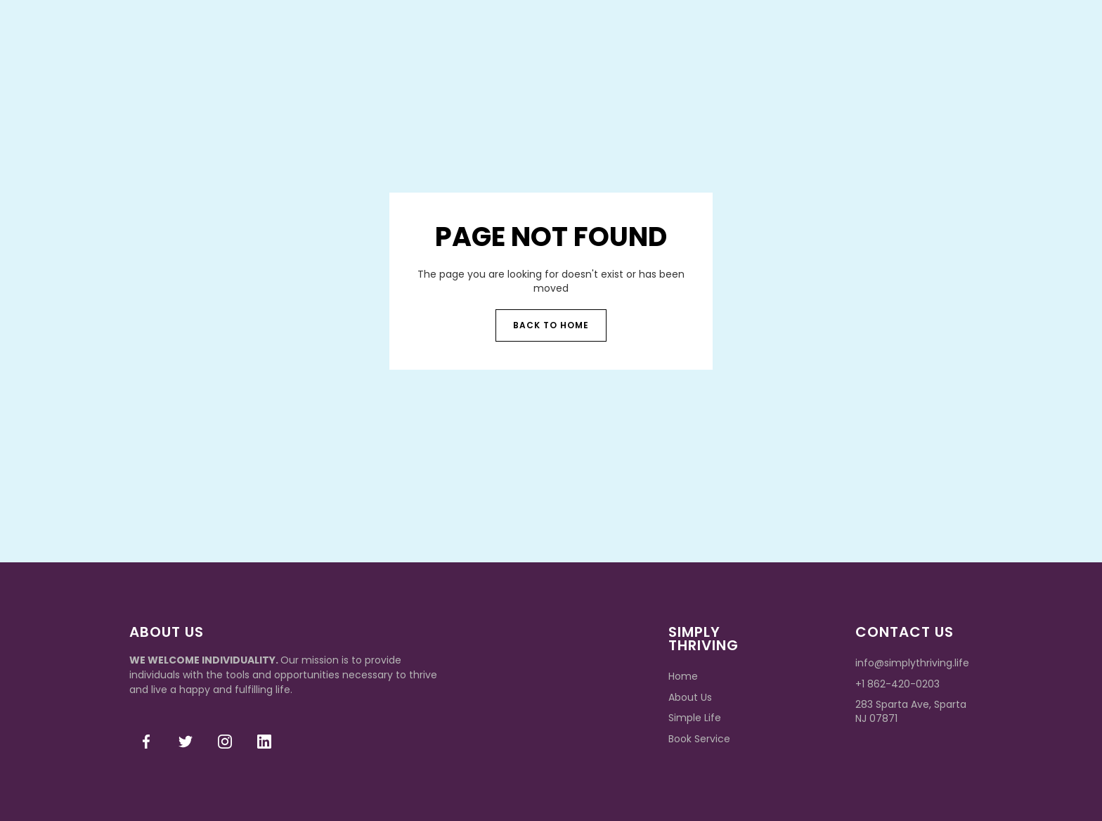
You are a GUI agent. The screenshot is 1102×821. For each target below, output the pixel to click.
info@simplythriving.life (912, 663)
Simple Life (694, 718)
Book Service (699, 739)
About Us (690, 697)
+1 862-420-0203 (897, 684)
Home (683, 676)
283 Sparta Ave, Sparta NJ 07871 (910, 711)
